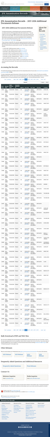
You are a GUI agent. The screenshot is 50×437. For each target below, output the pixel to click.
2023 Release (19, 354)
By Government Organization (5, 409)
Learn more (39, 434)
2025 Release (7, 354)
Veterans (15, 412)
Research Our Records (5, 8)
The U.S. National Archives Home (12, 3)
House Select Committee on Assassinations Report (43, 43)
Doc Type (33, 87)
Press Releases (31, 366)
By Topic (3, 405)
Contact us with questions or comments (8, 397)
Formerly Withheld (17, 86)
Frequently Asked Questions (12, 366)
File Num (39, 87)
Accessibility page (31, 391)
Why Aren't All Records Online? (30, 415)
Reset (47, 82)
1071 (29, 79)
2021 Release (41, 355)
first (5, 79)
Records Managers (17, 410)
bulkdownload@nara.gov (40, 342)
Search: (25, 82)
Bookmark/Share (39, 2)
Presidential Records (6, 412)
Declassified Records (30, 411)
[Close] (48, 425)
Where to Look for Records (31, 413)
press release (22, 48)
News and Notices (41, 405)
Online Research (6, 403)
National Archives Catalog (6, 410)
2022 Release (29, 355)
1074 (37, 79)
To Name (46, 87)
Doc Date (27, 87)
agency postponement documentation (28, 351)
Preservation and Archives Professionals (19, 409)
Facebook (19, 427)
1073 (34, 79)
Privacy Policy (20, 432)
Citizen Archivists (31, 2)
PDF (26, 91)
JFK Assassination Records (19, 16)
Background (42, 36)
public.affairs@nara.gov (35, 378)
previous (9, 79)
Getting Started (29, 405)
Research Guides (30, 403)
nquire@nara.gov (9, 378)
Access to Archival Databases (5, 414)
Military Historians (17, 406)
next (42, 79)
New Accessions (41, 406)
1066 (15, 79)
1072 (32, 79)
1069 (23, 79)
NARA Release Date (11, 86)
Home (3, 16)
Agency (22, 87)
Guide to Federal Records (31, 410)
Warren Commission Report (43, 39)
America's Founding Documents (45, 8)
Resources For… (18, 403)
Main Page (42, 34)
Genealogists (16, 405)
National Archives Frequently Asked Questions (29, 407)
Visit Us (35, 8)
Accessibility (14, 432)
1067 (17, 79)
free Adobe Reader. (15, 390)
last (45, 79)
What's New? (41, 403)
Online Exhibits (4, 418)
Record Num (6, 87)
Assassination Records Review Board (43, 48)
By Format (4, 406)
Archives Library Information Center (5, 417)
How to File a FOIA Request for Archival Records (31, 418)
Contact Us (46, 2)
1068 (20, 79)
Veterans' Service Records (15, 8)
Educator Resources (25, 8)
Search (46, 4)
